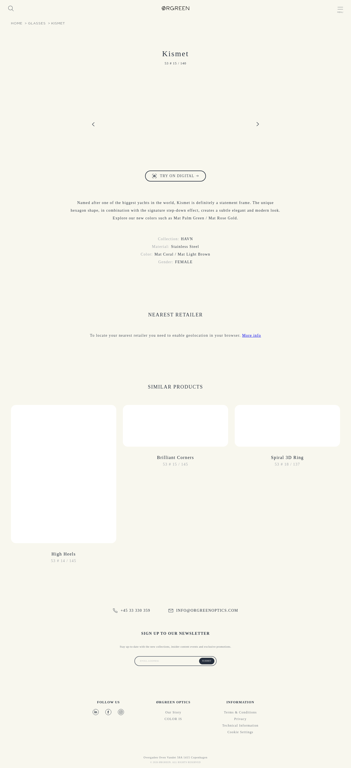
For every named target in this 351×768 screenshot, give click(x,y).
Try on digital (175, 176)
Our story (173, 712)
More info (251, 335)
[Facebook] (108, 712)
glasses (37, 23)
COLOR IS (173, 719)
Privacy (240, 719)
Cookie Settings (240, 732)
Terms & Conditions (240, 712)
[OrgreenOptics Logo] (175, 8)
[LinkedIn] (95, 712)
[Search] (11, 8)
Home (16, 23)
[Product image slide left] (93, 124)
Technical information (240, 725)
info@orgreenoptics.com (203, 610)
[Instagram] (121, 712)
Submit (206, 661)
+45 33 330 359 (131, 610)
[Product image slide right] (257, 124)
